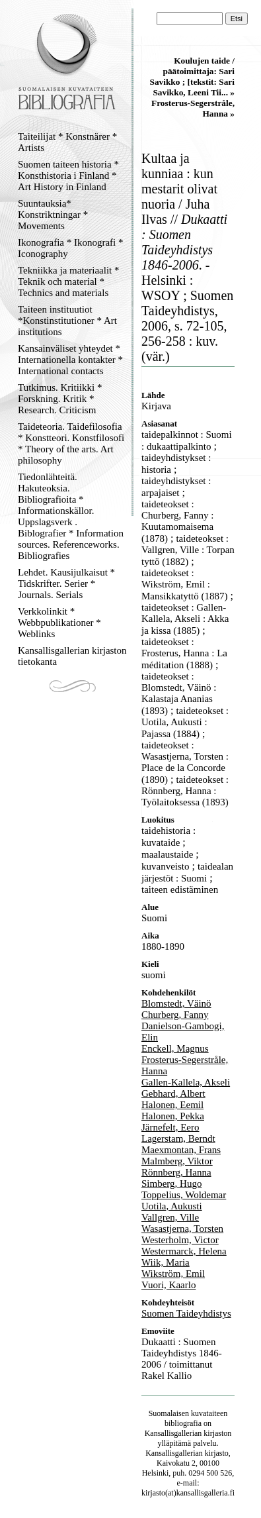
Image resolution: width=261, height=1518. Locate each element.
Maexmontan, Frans (181, 1149)
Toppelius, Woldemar (183, 1194)
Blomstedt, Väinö (176, 1003)
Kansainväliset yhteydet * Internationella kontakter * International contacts (70, 359)
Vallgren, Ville (170, 1217)
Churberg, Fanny (174, 1014)
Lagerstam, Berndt (178, 1138)
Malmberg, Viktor (177, 1161)
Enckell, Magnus (175, 1048)
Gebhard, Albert (173, 1093)
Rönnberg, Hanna (176, 1172)
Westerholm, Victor (180, 1240)
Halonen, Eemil (172, 1104)
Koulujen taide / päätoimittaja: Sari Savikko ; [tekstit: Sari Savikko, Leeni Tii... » (192, 76)
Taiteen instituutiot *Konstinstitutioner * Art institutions (67, 320)
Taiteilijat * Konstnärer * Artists (67, 142)
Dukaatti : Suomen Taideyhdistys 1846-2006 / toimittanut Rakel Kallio (181, 1359)
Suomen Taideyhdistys (186, 1313)
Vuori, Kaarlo (168, 1285)
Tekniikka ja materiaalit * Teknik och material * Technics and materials (68, 281)
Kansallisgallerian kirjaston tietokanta (72, 656)
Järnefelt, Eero (170, 1127)
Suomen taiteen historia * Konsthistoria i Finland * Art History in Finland (68, 175)
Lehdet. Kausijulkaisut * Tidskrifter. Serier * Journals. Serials (66, 583)
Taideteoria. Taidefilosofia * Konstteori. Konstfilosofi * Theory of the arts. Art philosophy (71, 443)
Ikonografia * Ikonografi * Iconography (71, 248)
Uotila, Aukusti (171, 1206)
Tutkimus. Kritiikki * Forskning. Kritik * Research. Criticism (60, 398)
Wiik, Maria (165, 1262)
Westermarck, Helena (184, 1251)
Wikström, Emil (173, 1273)
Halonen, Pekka (172, 1116)
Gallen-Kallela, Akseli (185, 1082)
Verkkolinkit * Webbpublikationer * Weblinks (59, 622)
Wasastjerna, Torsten (182, 1228)
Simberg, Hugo (171, 1183)
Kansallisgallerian (173, 1433)
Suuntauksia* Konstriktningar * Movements (53, 214)
